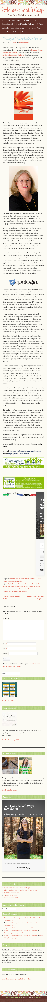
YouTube (40, 24)
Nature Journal (7, 24)
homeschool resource (21, 589)
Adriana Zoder (24, 42)
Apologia (12, 579)
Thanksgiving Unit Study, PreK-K (13, 933)
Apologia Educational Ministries (13, 55)
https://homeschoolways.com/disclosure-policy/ (16, 979)
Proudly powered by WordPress (13, 997)
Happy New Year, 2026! (10, 895)
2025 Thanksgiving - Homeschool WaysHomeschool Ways (20, 930)
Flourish (10, 581)
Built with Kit (23, 867)
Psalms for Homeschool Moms (12, 28)
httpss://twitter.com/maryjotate (19, 454)
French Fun (5, 32)
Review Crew (6, 591)
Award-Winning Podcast (25, 24)
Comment (6, 618)
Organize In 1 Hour (31, 20)
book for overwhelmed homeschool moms (15, 586)
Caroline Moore (38, 997)
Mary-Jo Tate (32, 589)
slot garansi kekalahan (10, 928)
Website (5, 654)
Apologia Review (37, 584)
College (16, 32)
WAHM (24, 591)
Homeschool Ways (23, 9)
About (24, 32)
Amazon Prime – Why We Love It (28, 928)
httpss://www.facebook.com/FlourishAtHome (25, 451)
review (39, 589)
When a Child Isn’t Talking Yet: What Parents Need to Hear (20, 890)
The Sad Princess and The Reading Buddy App (17, 888)
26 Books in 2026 (14, 20)
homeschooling (18, 581)
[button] (23, 838)
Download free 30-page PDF (10, 740)
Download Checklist (8, 701)
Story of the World (34, 28)
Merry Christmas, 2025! (11, 898)
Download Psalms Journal (9, 790)
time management (16, 591)
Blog (3, 20)
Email (5, 649)
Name (5, 644)
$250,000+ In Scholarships (11, 893)
